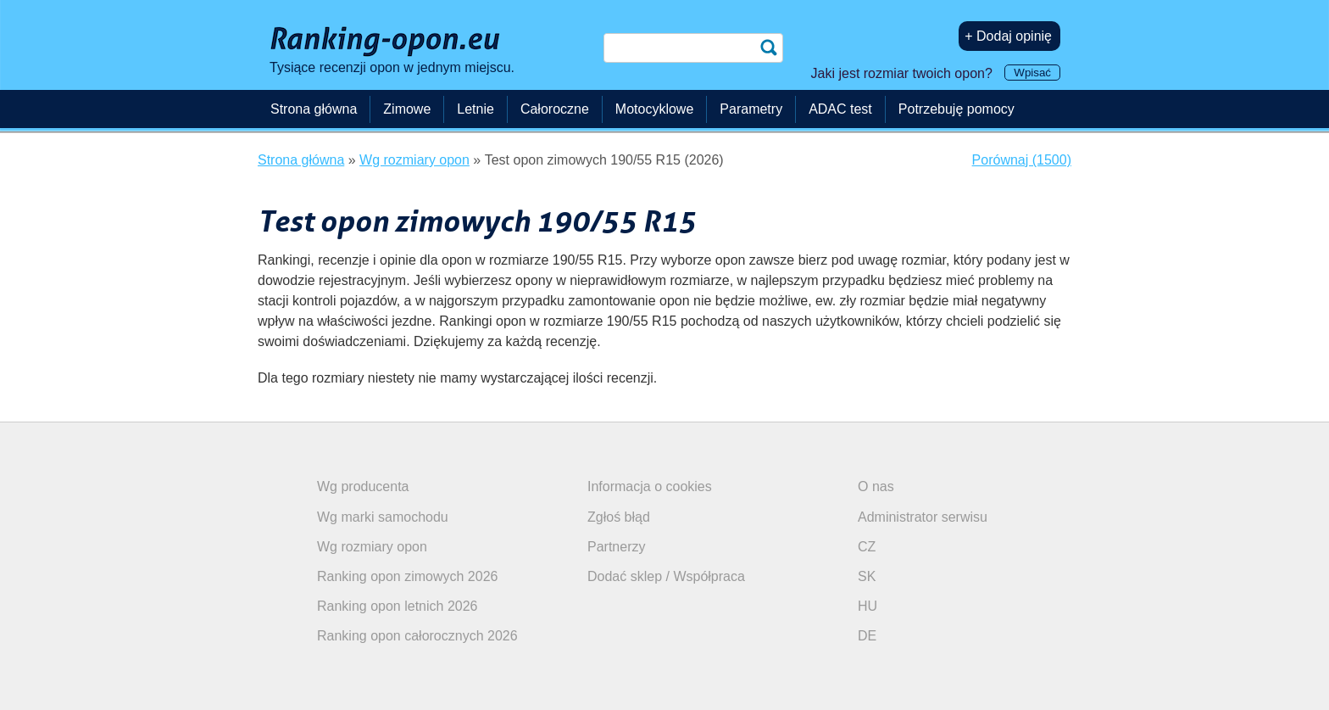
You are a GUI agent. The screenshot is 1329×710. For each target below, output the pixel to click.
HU (867, 606)
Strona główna (313, 109)
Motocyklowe (654, 109)
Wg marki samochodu (382, 517)
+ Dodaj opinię (1008, 36)
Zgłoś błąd (618, 517)
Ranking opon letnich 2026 (397, 606)
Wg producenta (363, 486)
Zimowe (407, 109)
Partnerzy (616, 546)
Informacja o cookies (649, 486)
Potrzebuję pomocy (956, 109)
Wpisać (1032, 72)
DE (867, 636)
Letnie (475, 109)
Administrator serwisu (922, 517)
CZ (867, 546)
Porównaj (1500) (1021, 160)
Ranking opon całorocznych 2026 (417, 636)
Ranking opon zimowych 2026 (407, 576)
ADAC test (840, 109)
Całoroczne (554, 109)
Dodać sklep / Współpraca (666, 576)
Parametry (751, 109)
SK (867, 576)
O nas (876, 486)
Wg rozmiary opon (372, 546)
